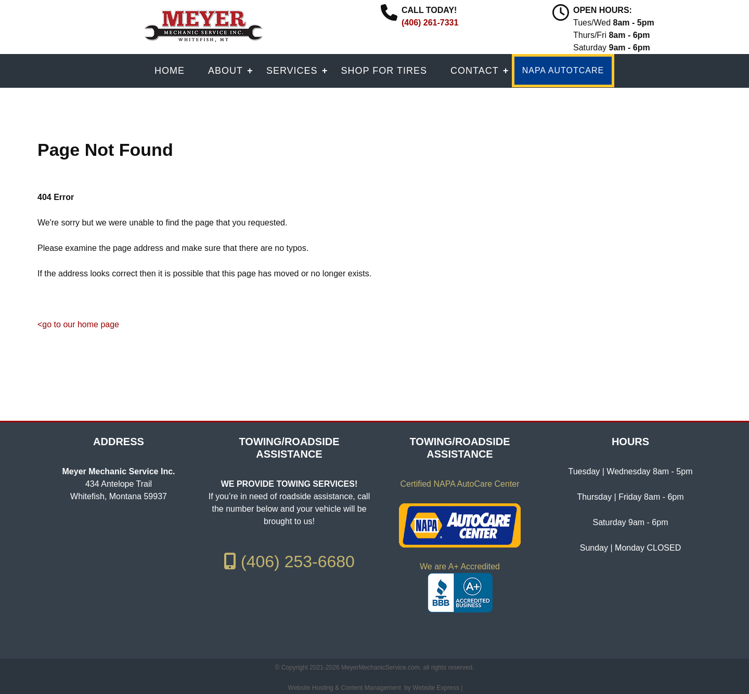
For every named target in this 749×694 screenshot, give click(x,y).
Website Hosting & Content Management (344, 687)
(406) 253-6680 (289, 561)
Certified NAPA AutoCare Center (459, 483)
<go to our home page (78, 324)
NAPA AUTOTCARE (563, 70)
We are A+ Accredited (460, 566)
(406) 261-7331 (430, 22)
